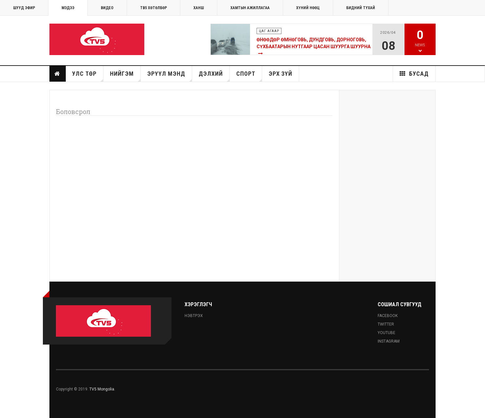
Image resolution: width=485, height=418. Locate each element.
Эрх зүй (280, 73)
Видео (107, 8)
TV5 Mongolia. (102, 389)
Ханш (198, 8)
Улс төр (87, 76)
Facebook (388, 315)
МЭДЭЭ (68, 8)
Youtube (386, 332)
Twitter (386, 324)
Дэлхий (214, 76)
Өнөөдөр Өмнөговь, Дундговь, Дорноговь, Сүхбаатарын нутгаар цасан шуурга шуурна (313, 43)
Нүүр (57, 74)
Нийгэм (125, 76)
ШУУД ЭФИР (24, 8)
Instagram (389, 341)
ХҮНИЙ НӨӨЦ (308, 8)
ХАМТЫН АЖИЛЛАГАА (250, 8)
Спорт (249, 76)
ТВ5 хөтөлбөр (153, 8)
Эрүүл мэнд (169, 76)
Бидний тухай (360, 8)
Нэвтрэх (194, 315)
